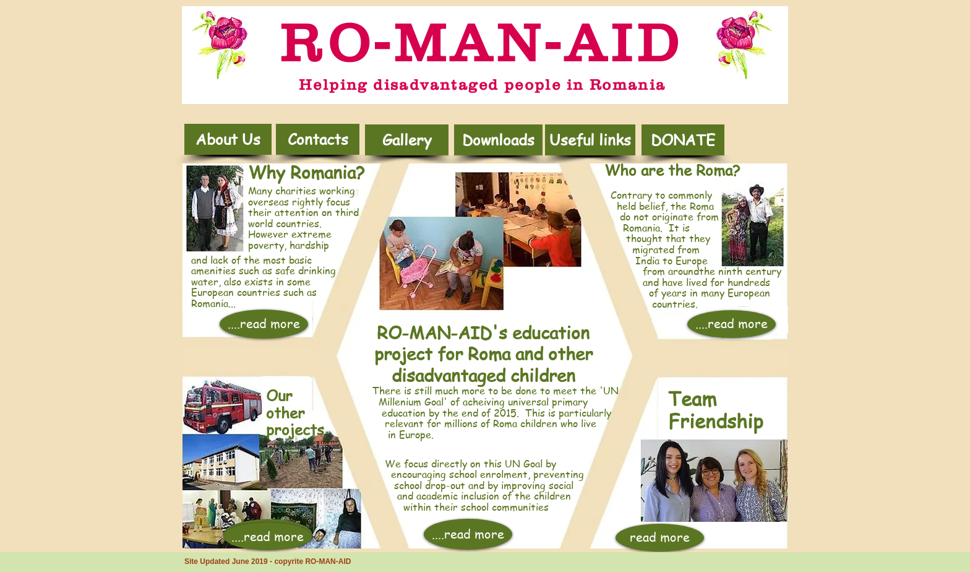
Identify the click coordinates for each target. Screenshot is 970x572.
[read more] (660, 538)
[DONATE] (683, 139)
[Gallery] (407, 139)
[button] (498, 139)
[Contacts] (317, 139)
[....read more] (264, 324)
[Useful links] (590, 139)
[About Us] (228, 139)
